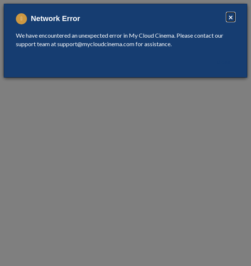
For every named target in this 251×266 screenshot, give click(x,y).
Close (223, 62)
